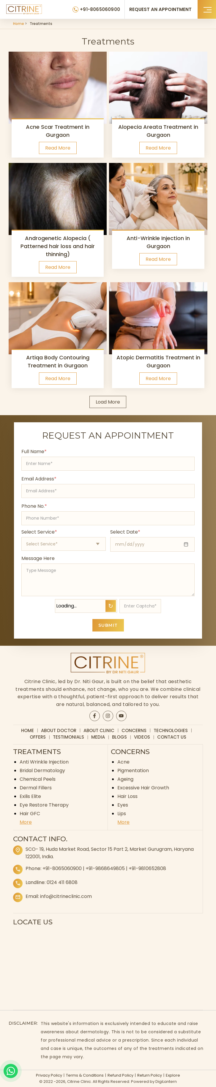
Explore (173, 1075)
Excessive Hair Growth (143, 787)
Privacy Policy (49, 1075)
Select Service (39, 532)
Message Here (38, 558)
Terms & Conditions (85, 1075)
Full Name (34, 451)
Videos (142, 737)
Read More (57, 148)
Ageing (125, 779)
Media (98, 737)
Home (18, 23)
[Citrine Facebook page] (94, 715)
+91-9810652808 (147, 868)
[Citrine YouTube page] (121, 715)
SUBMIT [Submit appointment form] (108, 625)
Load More (108, 402)
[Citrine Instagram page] (107, 715)
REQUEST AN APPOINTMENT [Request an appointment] (160, 9)
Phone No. (34, 506)
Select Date (125, 532)
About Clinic (98, 730)
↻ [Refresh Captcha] (110, 606)
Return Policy (149, 1075)
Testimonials (68, 737)
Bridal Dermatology (42, 770)
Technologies (171, 730)
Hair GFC (30, 813)
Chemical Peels (38, 779)
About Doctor (58, 730)
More (26, 822)
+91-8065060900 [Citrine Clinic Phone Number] (100, 9)
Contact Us (171, 737)
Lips (121, 813)
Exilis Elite (30, 796)
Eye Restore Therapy (44, 805)
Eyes (122, 805)
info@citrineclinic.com (66, 896)
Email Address (38, 478)
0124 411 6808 (62, 882)
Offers (38, 737)
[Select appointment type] (63, 544)
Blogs (119, 737)
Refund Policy (120, 1075)
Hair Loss (127, 796)
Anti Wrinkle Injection (44, 761)
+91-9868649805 (105, 868)
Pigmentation (133, 770)
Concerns (134, 730)
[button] (207, 9)
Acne (123, 761)
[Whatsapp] (11, 1071)
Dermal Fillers (36, 787)
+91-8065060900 (62, 868)
